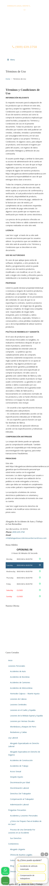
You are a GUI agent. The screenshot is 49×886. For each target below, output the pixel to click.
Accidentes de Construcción (21, 760)
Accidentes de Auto (18, 671)
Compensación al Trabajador (22, 799)
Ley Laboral (13, 738)
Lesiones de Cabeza (18, 699)
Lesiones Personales (16, 666)
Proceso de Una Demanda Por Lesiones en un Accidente (21, 831)
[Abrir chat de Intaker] (19, 884)
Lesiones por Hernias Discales (22, 721)
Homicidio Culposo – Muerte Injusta (24, 693)
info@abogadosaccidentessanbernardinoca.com (26, 14)
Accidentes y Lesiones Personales (24, 815)
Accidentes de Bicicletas (20, 677)
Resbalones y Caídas (18, 732)
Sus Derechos (15, 838)
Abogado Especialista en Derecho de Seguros (24, 753)
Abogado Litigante (17, 849)
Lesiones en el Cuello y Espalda (23, 710)
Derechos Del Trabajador (20, 793)
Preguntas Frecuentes (17, 810)
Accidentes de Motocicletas (21, 688)
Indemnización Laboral (19, 804)
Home (8, 79)
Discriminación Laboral (19, 788)
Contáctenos (13, 844)
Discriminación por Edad (20, 782)
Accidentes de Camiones (20, 682)
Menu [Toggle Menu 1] (11, 59)
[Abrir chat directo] (42, 854)
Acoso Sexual (15, 771)
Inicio (10, 660)
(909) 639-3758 (36, 6)
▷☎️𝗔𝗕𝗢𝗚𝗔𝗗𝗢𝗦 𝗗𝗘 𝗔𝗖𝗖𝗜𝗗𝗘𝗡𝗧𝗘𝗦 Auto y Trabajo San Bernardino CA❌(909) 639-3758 (24, 30)
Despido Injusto (16, 777)
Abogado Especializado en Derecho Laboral (23, 745)
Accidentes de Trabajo (19, 766)
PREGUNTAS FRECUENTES (24, 2)
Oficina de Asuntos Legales (21, 855)
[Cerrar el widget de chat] (46, 854)
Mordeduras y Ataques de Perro (23, 726)
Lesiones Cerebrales (18, 704)
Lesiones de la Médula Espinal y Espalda (26, 715)
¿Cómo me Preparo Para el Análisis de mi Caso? (24, 822)
